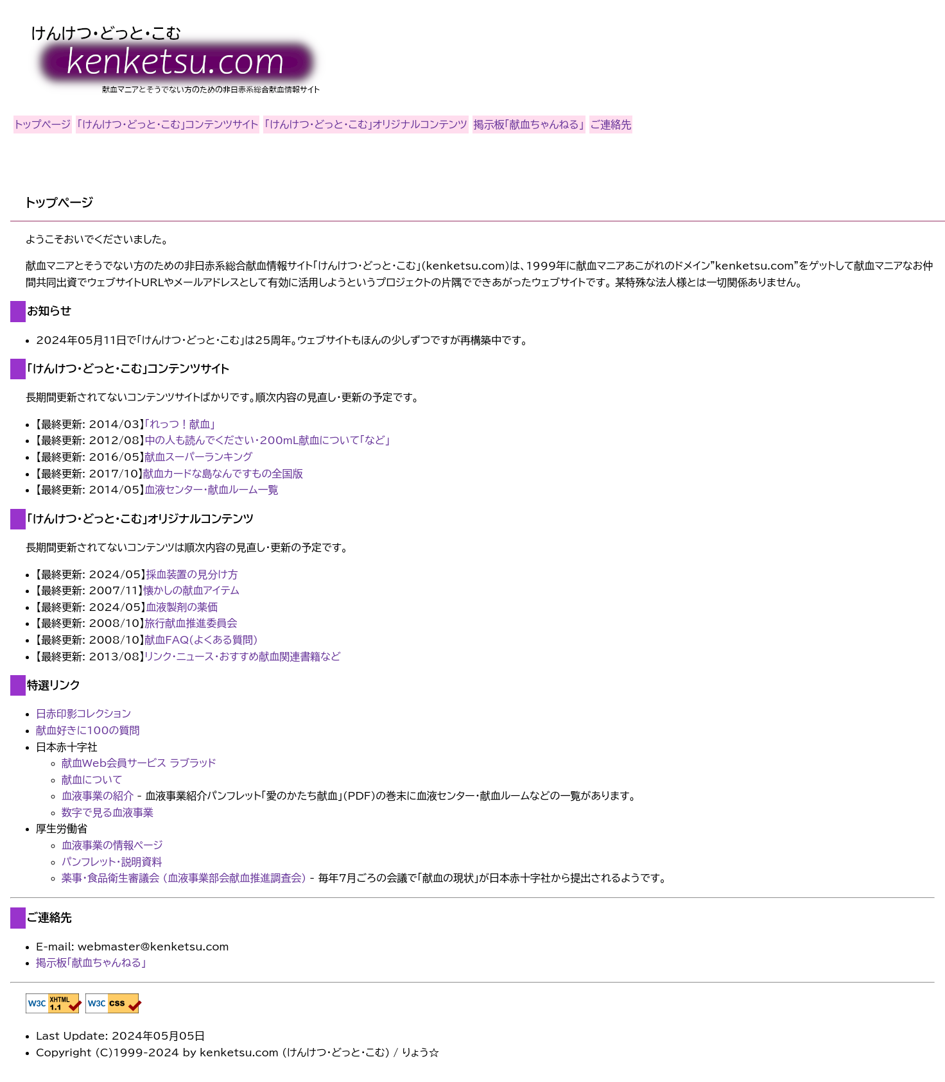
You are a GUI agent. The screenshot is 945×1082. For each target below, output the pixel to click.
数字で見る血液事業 (107, 812)
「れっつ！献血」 (179, 424)
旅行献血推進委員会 (190, 623)
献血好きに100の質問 (88, 730)
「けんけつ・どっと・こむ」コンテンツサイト (167, 124)
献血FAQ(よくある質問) (201, 640)
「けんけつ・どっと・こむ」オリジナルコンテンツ (365, 124)
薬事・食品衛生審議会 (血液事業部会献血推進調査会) (184, 878)
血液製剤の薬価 (182, 607)
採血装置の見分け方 (192, 574)
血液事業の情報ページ (112, 845)
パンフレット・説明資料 (112, 862)
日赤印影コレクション (83, 713)
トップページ (43, 124)
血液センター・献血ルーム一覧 (211, 490)
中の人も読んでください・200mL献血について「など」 (267, 440)
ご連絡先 (611, 124)
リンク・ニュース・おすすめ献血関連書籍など (242, 656)
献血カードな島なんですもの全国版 (222, 473)
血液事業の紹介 (98, 796)
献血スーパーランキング (198, 457)
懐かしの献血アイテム (191, 590)
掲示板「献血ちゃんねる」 (529, 124)
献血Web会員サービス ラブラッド (139, 763)
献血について (92, 780)
